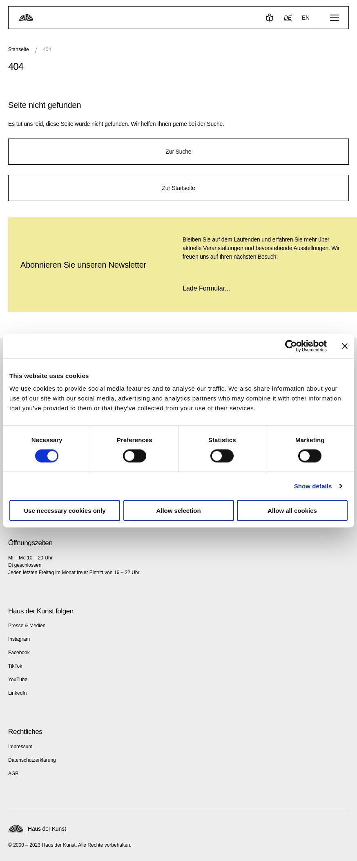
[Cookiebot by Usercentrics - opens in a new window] (291, 346)
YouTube (17, 679)
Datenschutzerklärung (32, 760)
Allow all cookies (292, 510)
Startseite (18, 49)
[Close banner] (345, 346)
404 (47, 49)
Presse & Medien (26, 625)
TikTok (15, 666)
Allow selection (178, 510)
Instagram (19, 639)
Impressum (20, 746)
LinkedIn (17, 693)
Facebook (19, 652)
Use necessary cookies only (64, 510)
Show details (313, 485)
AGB (13, 773)
